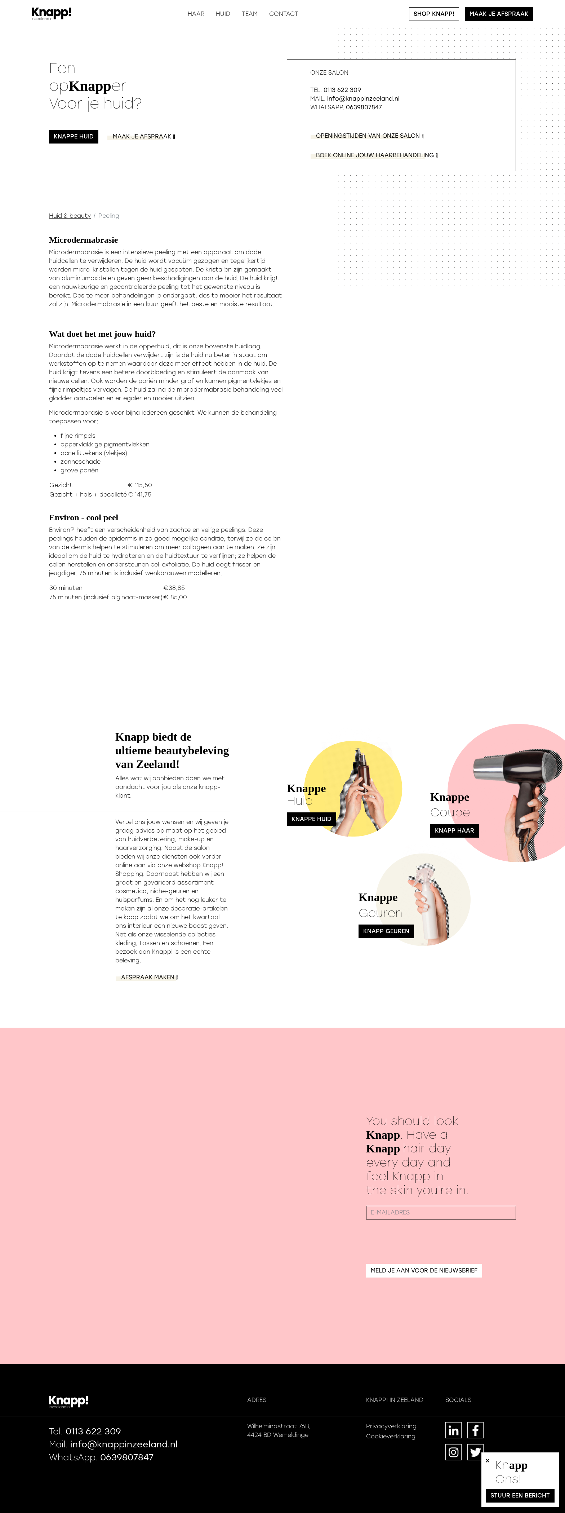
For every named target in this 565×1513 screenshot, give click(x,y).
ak (141, 136)
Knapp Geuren (386, 931)
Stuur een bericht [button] (520, 1495)
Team (250, 13)
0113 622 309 (342, 90)
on (367, 135)
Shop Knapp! (434, 13)
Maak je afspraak (499, 13)
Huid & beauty (70, 215)
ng (374, 155)
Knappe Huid (312, 819)
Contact (283, 13)
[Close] (487, 1471)
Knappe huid (74, 136)
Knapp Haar (454, 830)
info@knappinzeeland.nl (363, 98)
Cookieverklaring (390, 1436)
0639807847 (364, 107)
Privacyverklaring (391, 1426)
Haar (196, 13)
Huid (223, 13)
